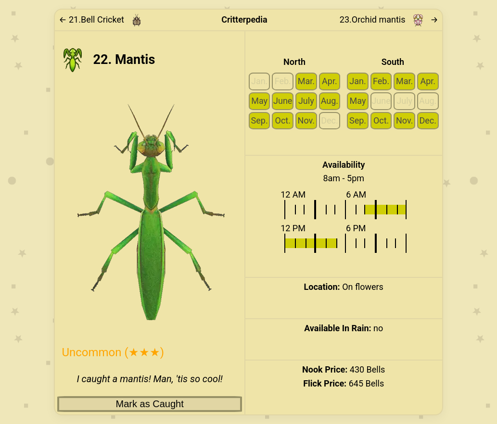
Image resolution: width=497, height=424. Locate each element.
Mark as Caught (150, 404)
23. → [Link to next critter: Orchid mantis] (389, 20)
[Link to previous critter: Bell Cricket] (104, 20)
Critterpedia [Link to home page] (244, 19)
